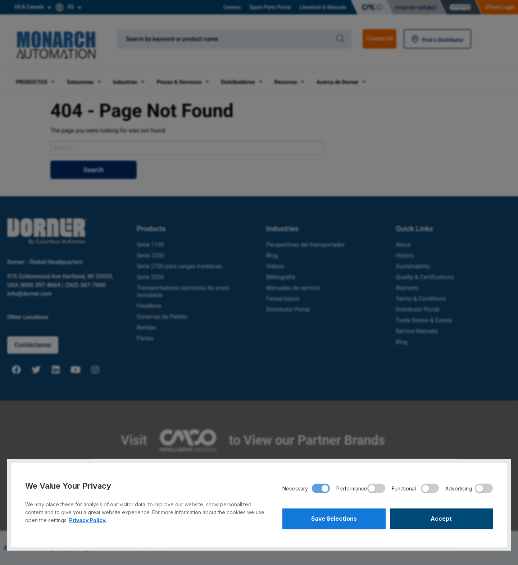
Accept (441, 518)
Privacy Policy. (87, 520)
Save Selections (333, 518)
